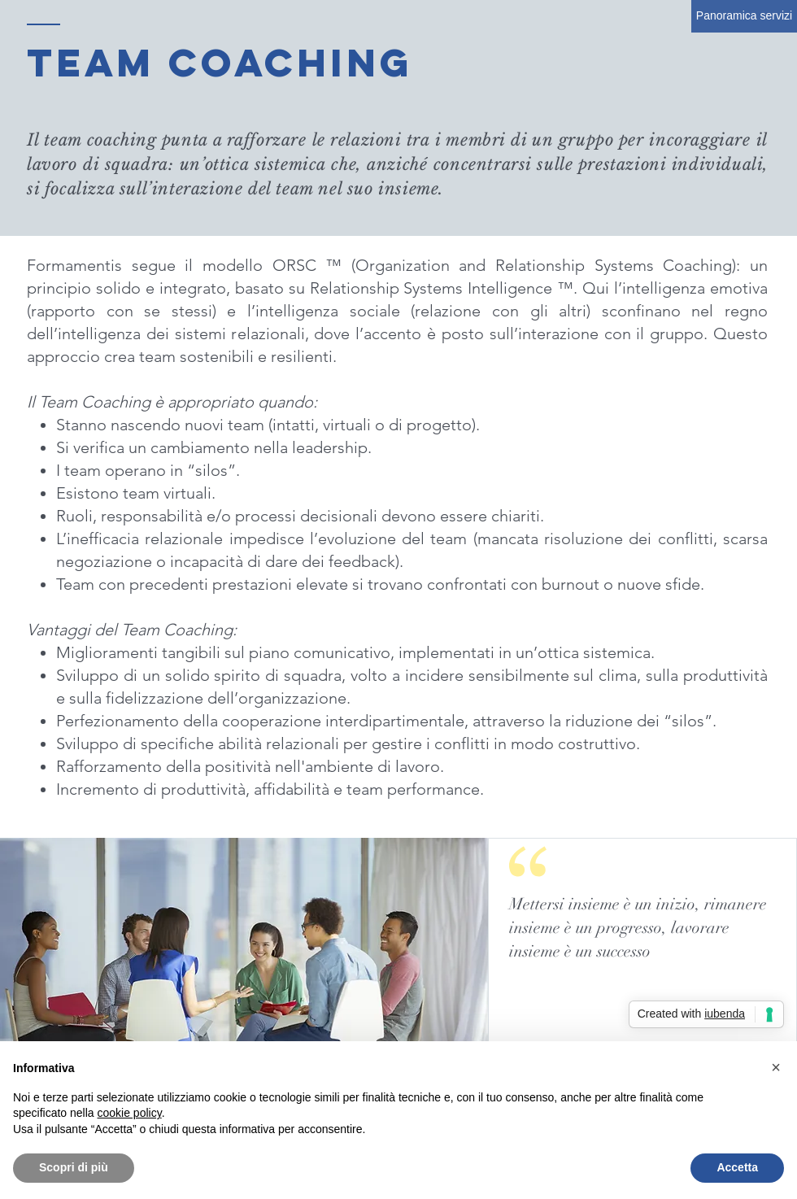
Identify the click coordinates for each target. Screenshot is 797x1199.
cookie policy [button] (130, 1112)
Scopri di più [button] (73, 1167)
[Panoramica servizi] (744, 16)
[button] (776, 1067)
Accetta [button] (737, 1167)
